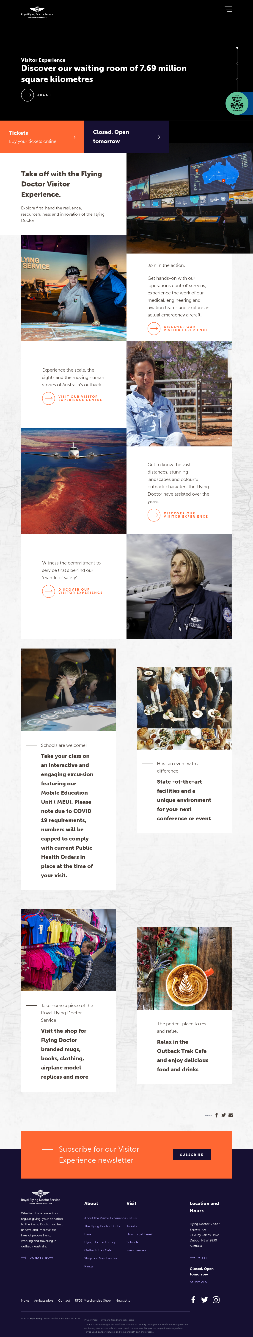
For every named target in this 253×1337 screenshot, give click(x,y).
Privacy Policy (91, 1320)
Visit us (131, 1218)
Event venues (136, 1250)
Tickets (131, 1226)
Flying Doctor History (100, 1242)
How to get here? (139, 1234)
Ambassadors (43, 1301)
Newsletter (124, 1301)
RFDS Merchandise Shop (93, 1301)
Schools (132, 1242)
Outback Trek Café (98, 1250)
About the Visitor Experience (105, 1218)
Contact (64, 1301)
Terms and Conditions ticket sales (116, 1320)
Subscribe (192, 1155)
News (25, 1301)
